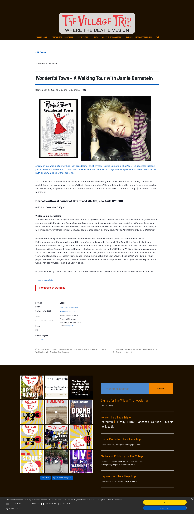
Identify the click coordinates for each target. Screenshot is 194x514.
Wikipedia (108, 426)
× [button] (192, 499)
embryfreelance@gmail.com (128, 444)
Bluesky (120, 422)
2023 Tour (39, 339)
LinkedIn (168, 422)
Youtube (156, 422)
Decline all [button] (164, 508)
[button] (17, 503)
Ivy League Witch (120, 461)
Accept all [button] (165, 502)
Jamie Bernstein (45, 280)
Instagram (107, 422)
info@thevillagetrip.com (126, 481)
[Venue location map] (98, 315)
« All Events (40, 52)
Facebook (143, 422)
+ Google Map (69, 326)
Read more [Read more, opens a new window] (118, 500)
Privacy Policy (107, 405)
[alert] (97, 505)
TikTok (131, 422)
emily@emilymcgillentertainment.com (118, 464)
